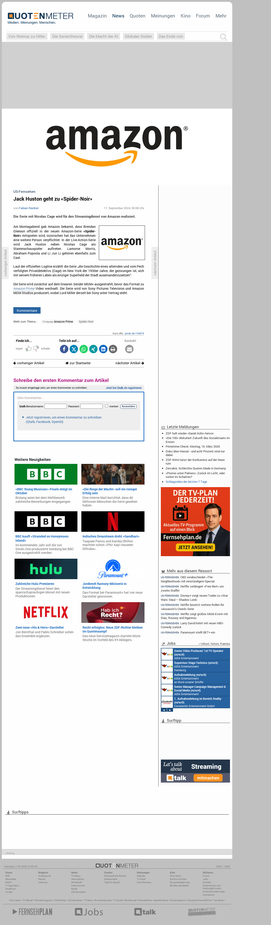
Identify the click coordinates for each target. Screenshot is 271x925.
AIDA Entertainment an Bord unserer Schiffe (192, 654)
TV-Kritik (141, 879)
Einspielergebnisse (180, 882)
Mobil (8, 882)
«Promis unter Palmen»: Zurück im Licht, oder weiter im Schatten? (195, 475)
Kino (186, 15)
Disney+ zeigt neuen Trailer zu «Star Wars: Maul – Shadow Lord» (194, 597)
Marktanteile (110, 879)
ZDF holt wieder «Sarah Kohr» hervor (189, 433)
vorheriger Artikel (28, 363)
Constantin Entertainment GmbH (191, 702)
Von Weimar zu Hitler (26, 36)
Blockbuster (130, 900)
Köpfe (74, 888)
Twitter (8, 891)
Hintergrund (44, 875)
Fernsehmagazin (43, 900)
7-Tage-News (12, 885)
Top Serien (218, 900)
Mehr (221, 15)
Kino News (15, 900)
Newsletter (10, 879)
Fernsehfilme (145, 900)
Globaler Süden (138, 36)
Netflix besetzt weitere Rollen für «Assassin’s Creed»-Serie (192, 606)
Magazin (97, 15)
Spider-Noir (86, 321)
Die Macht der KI (103, 36)
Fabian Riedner (29, 208)
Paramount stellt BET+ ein (188, 632)
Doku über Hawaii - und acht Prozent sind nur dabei (195, 453)
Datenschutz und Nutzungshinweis (212, 887)
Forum (203, 15)
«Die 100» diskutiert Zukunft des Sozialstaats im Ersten (198, 440)
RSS (7, 875)
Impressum (209, 894)
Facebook (10, 888)
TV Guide (118, 900)
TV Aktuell (28, 900)
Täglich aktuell (112, 882)
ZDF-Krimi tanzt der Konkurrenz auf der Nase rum (195, 461)
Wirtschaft (76, 882)
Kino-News (175, 875)
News (118, 15)
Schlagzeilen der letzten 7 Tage (186, 482)
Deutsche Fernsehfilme (200, 900)
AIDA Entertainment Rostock (193, 690)
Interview (43, 882)
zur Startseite (78, 363)
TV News (88, 900)
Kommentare (27, 310)
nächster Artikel (129, 363)
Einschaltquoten (103, 900)
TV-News (75, 875)
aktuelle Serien (161, 900)
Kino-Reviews (144, 882)
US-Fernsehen (78, 891)
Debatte (141, 875)
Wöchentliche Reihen (115, 875)
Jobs (205, 879)
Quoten (137, 15)
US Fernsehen (75, 900)
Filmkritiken (60, 900)
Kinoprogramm (178, 900)
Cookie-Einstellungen (214, 891)
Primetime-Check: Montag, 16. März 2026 (193, 446)
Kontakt (207, 882)
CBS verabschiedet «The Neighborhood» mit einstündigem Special (188, 579)
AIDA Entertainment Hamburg (189, 666)
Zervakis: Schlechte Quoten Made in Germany (196, 468)
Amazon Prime (24, 288)
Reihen (42, 879)
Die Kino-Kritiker (178, 879)
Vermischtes (77, 879)
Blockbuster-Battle (179, 885)
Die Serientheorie (67, 36)
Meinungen (163, 15)
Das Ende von (171, 36)
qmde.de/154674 (134, 333)
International (78, 885)
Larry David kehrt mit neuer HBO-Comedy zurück (192, 625)
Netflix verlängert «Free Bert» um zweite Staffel (192, 588)
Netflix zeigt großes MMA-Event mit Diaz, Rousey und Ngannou (194, 616)
